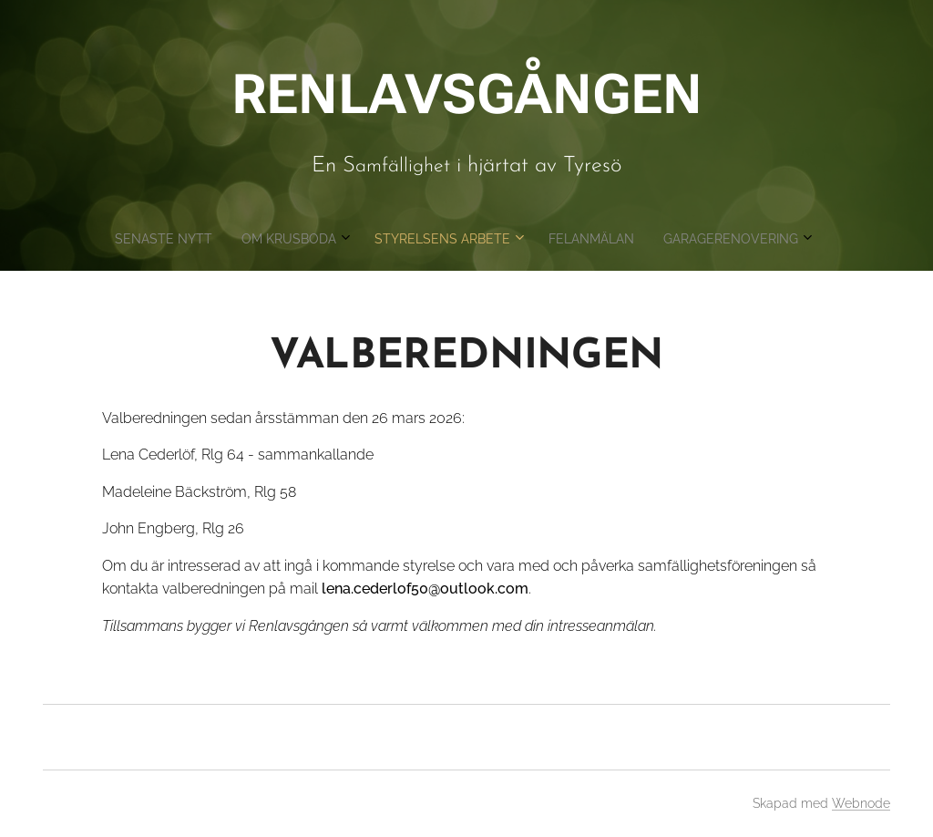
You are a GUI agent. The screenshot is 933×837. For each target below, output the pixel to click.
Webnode (861, 803)
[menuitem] (396, 239)
